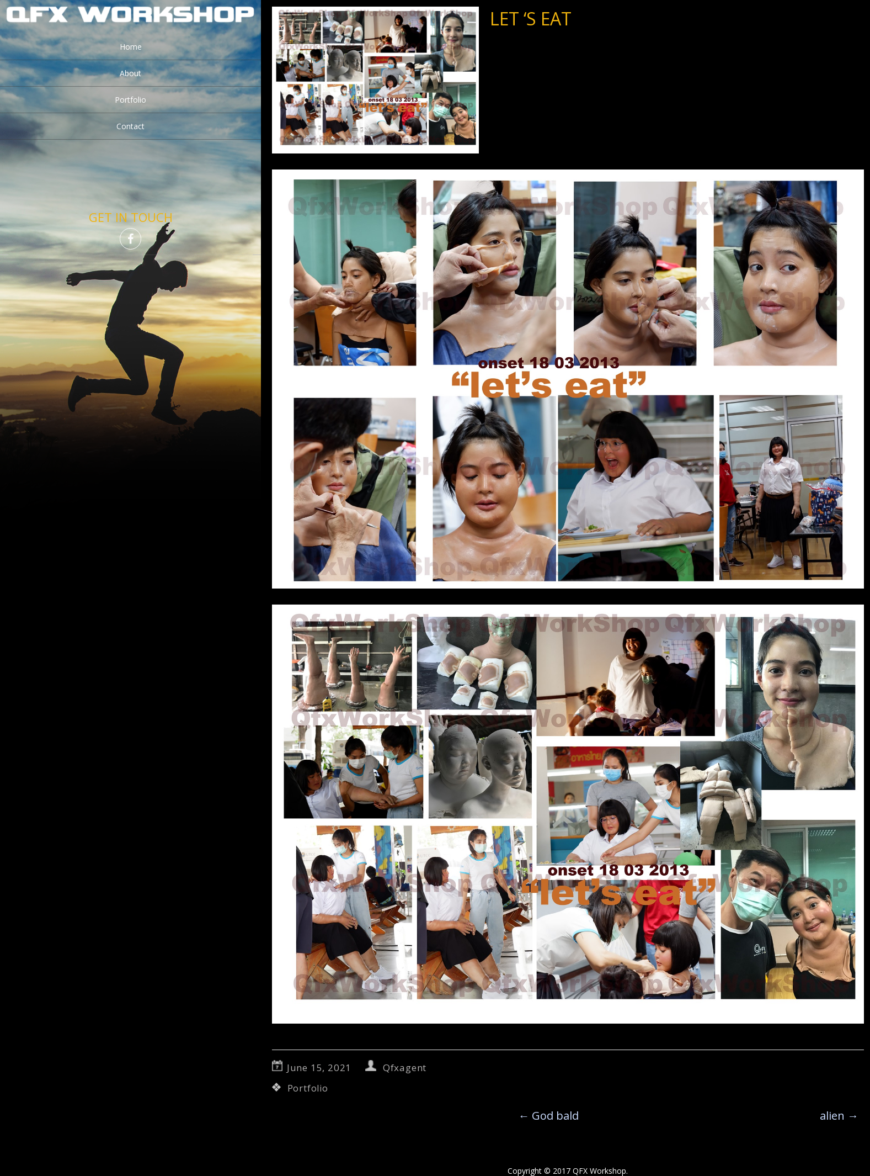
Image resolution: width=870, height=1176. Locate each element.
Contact (130, 126)
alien (839, 1115)
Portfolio (130, 99)
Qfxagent (404, 1067)
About (130, 73)
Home (131, 46)
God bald (548, 1115)
